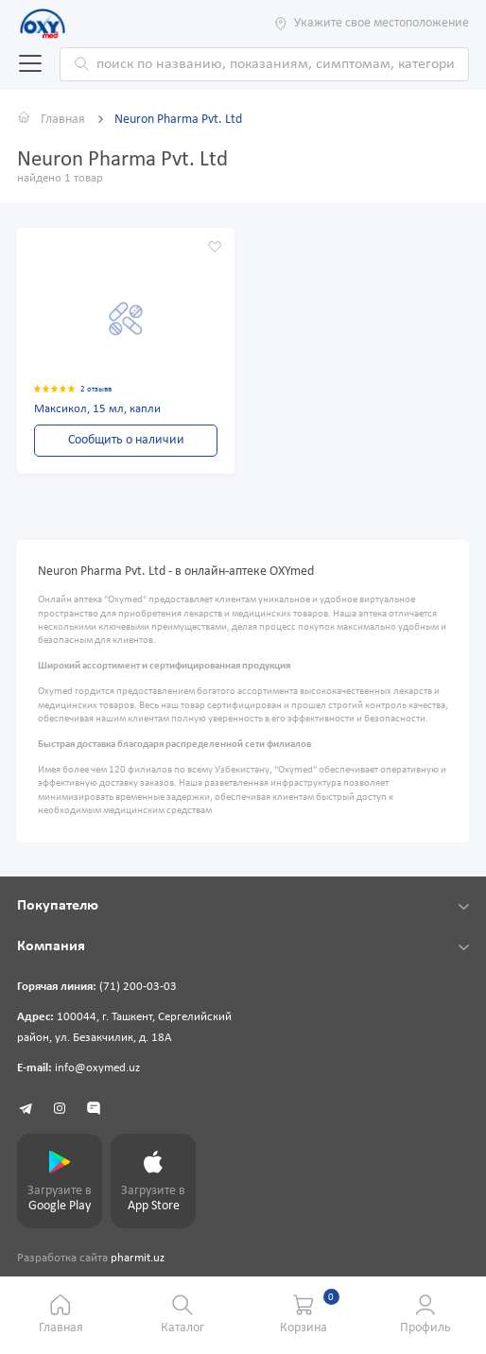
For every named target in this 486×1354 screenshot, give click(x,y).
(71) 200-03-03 (138, 987)
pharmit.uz (138, 1258)
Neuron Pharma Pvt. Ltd (178, 120)
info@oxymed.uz (97, 1068)
